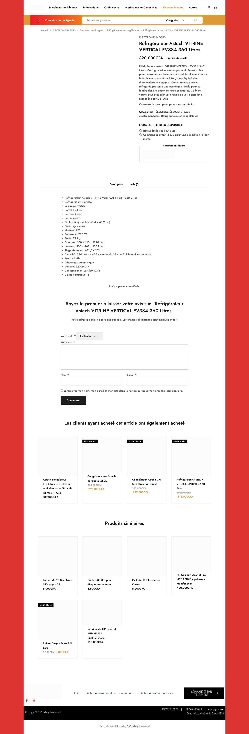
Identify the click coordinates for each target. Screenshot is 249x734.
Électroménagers (173, 7)
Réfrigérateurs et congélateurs (123, 30)
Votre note (68, 336)
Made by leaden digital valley (112, 726)
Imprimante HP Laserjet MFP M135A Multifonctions (101, 633)
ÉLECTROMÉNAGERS (64, 30)
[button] (204, 693)
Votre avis (68, 342)
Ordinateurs (111, 7)
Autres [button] (193, 7)
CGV (76, 693)
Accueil (44, 30)
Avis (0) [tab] (134, 184)
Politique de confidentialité (157, 693)
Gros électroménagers (91, 30)
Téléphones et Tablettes (63, 7)
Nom (65, 375)
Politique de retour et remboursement (109, 693)
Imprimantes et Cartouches (140, 7)
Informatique (91, 7)
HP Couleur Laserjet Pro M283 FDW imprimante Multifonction (191, 579)
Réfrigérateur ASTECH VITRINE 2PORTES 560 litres (191, 484)
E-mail (131, 375)
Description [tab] (116, 184)
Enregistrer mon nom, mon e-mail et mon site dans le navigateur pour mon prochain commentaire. (123, 391)
